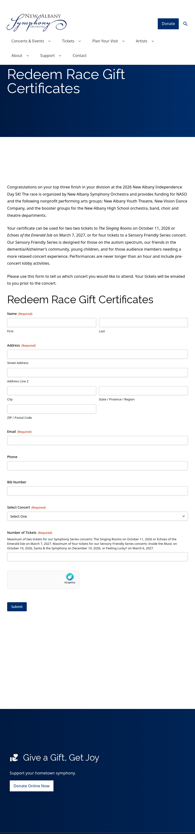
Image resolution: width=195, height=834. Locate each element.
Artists (148, 31)
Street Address (17, 392)
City (10, 429)
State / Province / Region (117, 429)
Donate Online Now (32, 815)
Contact (81, 46)
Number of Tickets (29, 562)
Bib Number (16, 512)
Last (102, 361)
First (10, 361)
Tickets (73, 31)
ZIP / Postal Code (19, 447)
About (22, 46)
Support (52, 46)
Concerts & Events (32, 31)
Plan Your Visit (111, 31)
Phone (12, 487)
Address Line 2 (17, 411)
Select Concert (26, 537)
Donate (167, 13)
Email (19, 461)
